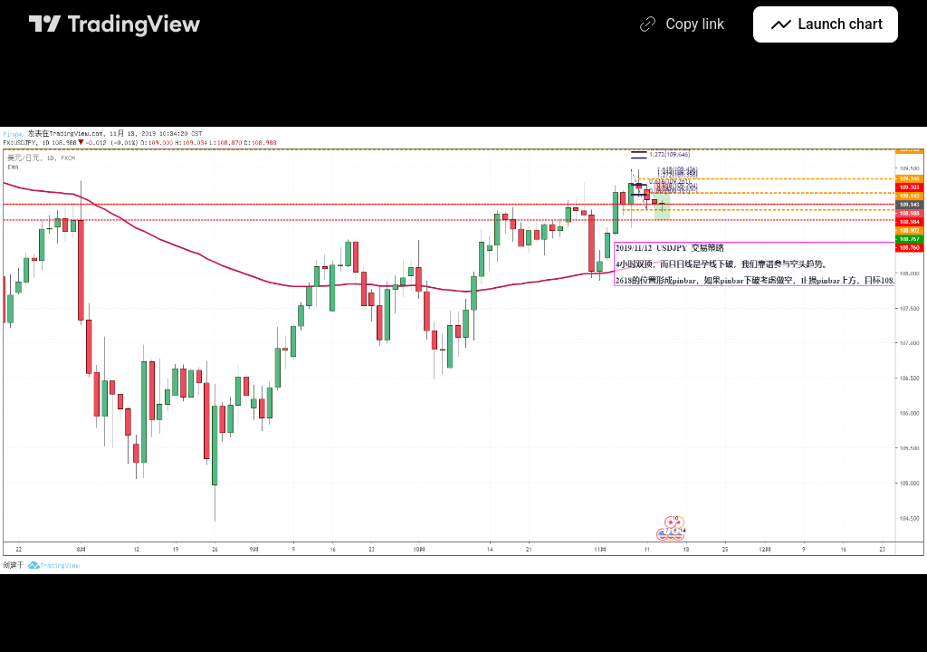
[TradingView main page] (115, 24)
